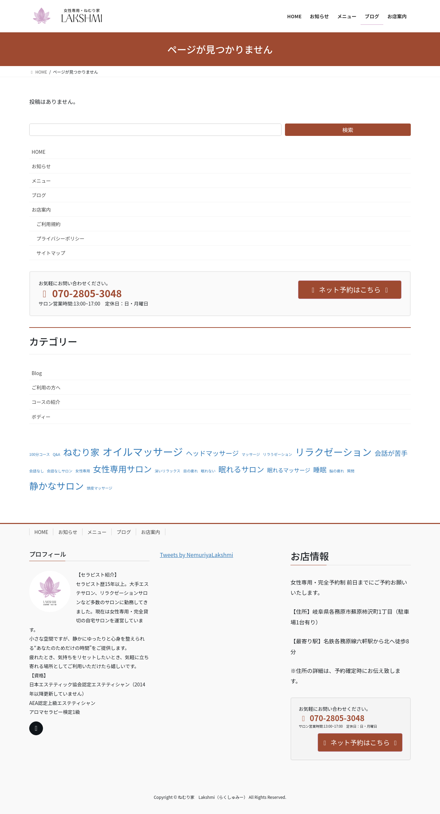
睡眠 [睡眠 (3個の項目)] (320, 469)
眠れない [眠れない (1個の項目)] (208, 470)
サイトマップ (50, 252)
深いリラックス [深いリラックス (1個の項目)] (167, 470)
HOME (38, 151)
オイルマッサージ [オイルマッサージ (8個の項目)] (142, 451)
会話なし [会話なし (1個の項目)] (36, 470)
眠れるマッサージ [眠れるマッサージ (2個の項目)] (288, 470)
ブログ (39, 195)
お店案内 (41, 209)
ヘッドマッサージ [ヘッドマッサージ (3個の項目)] (212, 453)
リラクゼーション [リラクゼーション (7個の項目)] (333, 452)
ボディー (41, 416)
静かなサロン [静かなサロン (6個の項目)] (56, 485)
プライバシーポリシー (60, 238)
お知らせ (41, 166)
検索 (347, 130)
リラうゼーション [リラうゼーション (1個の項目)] (277, 454)
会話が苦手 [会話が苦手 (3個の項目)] (390, 453)
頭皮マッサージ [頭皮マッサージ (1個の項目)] (99, 488)
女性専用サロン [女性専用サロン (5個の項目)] (122, 469)
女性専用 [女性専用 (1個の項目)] (82, 470)
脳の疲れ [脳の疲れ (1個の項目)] (336, 470)
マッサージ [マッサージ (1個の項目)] (251, 454)
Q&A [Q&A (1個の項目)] (56, 454)
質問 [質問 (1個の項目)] (350, 470)
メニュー (41, 180)
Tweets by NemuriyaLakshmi (196, 554)
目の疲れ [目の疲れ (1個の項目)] (190, 470)
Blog (37, 372)
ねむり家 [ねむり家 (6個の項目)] (81, 452)
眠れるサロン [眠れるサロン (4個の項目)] (241, 468)
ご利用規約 (48, 224)
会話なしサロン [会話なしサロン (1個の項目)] (59, 470)
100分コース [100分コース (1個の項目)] (39, 454)
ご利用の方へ (46, 387)
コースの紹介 (46, 401)
